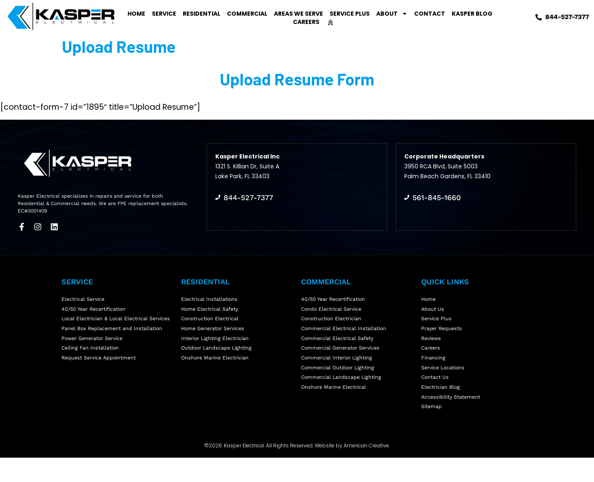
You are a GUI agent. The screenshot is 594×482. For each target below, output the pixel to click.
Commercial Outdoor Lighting (339, 381)
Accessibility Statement (451, 418)
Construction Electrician (332, 320)
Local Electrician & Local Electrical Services (105, 324)
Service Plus (350, 13)
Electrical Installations (209, 296)
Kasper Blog (472, 13)
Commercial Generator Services (342, 357)
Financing (433, 369)
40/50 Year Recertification (95, 308)
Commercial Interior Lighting (338, 369)
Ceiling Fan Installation (90, 365)
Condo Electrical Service (332, 308)
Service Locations (444, 381)
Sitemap (431, 430)
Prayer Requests (442, 333)
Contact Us (435, 393)
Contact (429, 13)
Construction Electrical (210, 320)
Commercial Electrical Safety (338, 345)
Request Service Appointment (100, 377)
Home (136, 13)
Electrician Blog (441, 406)
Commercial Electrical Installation (344, 333)
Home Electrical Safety (210, 308)
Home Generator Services (214, 333)
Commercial (247, 13)
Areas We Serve (298, 13)
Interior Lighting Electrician (215, 345)
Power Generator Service (93, 353)
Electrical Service (83, 296)
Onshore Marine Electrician (216, 369)
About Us (433, 308)
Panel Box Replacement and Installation (113, 341)
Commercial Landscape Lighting (342, 393)
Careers (306, 22)
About (392, 13)
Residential (201, 13)
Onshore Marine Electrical (334, 406)
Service (164, 13)
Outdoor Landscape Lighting (217, 357)
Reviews (432, 345)
